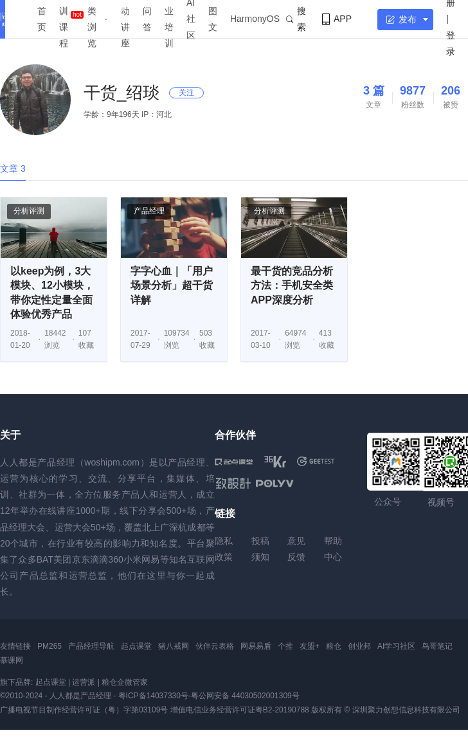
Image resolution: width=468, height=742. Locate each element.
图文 (212, 19)
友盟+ (310, 646)
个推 (285, 646)
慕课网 (11, 660)
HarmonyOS (255, 19)
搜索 (296, 19)
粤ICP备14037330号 (153, 695)
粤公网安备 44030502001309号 (245, 695)
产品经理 (149, 210)
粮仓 (333, 646)
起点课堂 (136, 646)
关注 (186, 92)
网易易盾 (255, 646)
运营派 (83, 682)
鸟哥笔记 (437, 646)
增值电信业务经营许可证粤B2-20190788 (239, 709)
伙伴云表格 (214, 646)
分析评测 (29, 210)
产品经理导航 (91, 646)
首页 (41, 19)
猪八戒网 (173, 646)
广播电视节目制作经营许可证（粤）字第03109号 (84, 709)
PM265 (49, 646)
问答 (147, 19)
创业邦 (359, 646)
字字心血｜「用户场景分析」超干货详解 (171, 285)
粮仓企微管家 (125, 682)
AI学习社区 (396, 646)
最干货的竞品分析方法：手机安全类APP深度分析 (292, 285)
